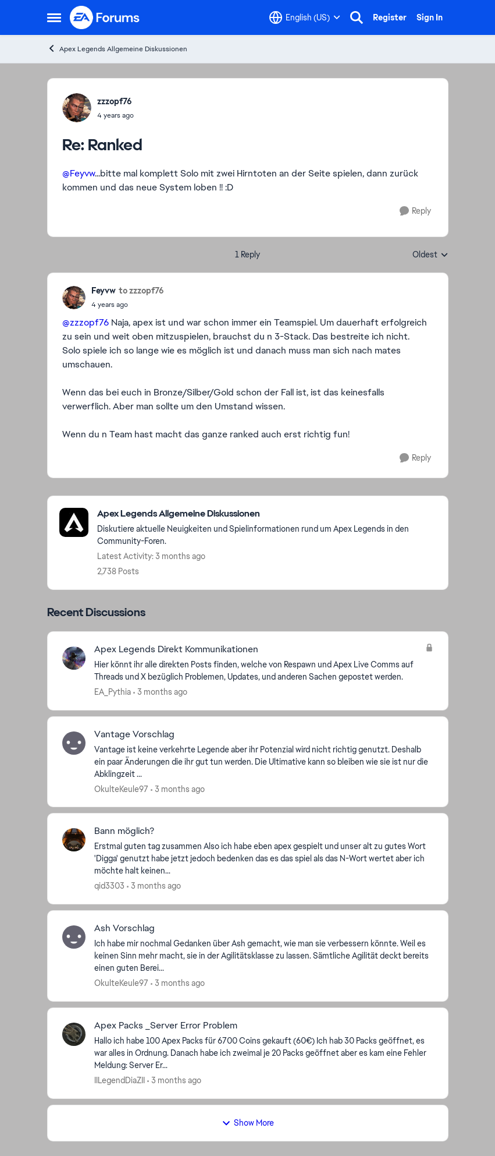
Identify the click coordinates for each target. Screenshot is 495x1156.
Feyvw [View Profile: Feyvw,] (103, 290)
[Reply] (415, 211)
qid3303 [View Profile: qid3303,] (109, 886)
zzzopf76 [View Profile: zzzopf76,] (114, 101)
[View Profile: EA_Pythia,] (74, 658)
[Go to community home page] (105, 17)
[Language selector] (305, 17)
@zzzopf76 (85, 322)
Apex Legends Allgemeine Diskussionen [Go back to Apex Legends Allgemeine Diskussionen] (117, 49)
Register (390, 17)
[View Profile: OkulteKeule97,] (74, 743)
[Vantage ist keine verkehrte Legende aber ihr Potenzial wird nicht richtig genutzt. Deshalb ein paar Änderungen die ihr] (263, 761)
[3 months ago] (160, 692)
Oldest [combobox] (430, 255)
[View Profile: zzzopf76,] (76, 107)
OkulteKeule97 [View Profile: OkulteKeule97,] (121, 788)
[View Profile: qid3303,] (74, 839)
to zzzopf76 (141, 290)
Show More (248, 1123)
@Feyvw (78, 173)
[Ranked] (115, 115)
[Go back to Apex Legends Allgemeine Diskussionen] (266, 514)
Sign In (429, 17)
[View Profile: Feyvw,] (74, 297)
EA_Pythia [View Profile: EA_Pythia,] (112, 692)
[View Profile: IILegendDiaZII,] (74, 1034)
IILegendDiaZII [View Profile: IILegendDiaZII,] (119, 1080)
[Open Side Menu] (54, 17)
